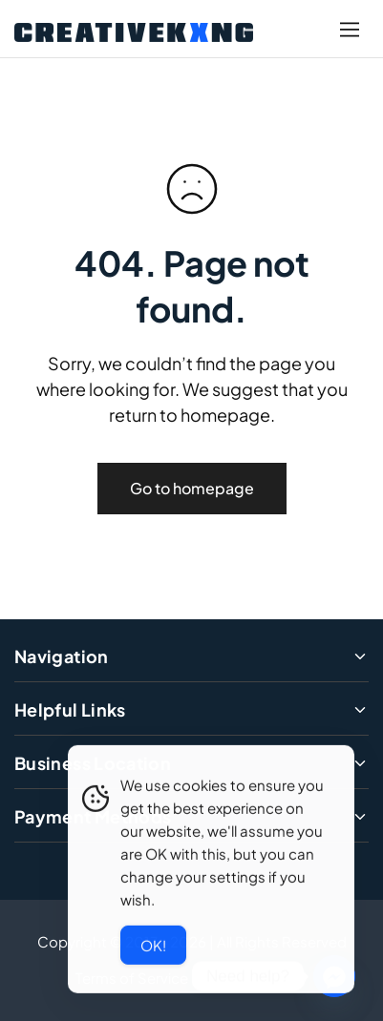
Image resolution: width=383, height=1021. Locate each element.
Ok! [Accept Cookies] (153, 947)
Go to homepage (192, 488)
